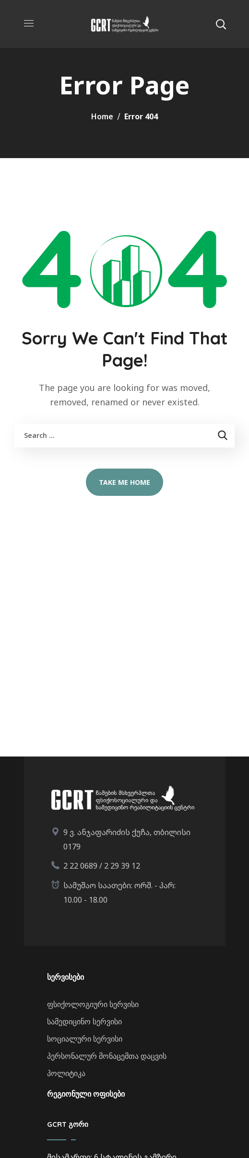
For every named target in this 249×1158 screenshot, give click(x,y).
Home (102, 116)
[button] (220, 24)
